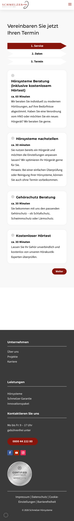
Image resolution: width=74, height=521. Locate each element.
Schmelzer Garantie (19, 399)
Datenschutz (39, 497)
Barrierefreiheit (46, 502)
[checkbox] (37, 99)
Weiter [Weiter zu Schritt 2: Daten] (59, 271)
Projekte (12, 357)
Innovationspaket (18, 404)
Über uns (13, 352)
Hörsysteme (14, 394)
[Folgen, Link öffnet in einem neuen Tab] (10, 452)
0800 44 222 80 (23, 441)
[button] (69, 4)
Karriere (12, 362)
